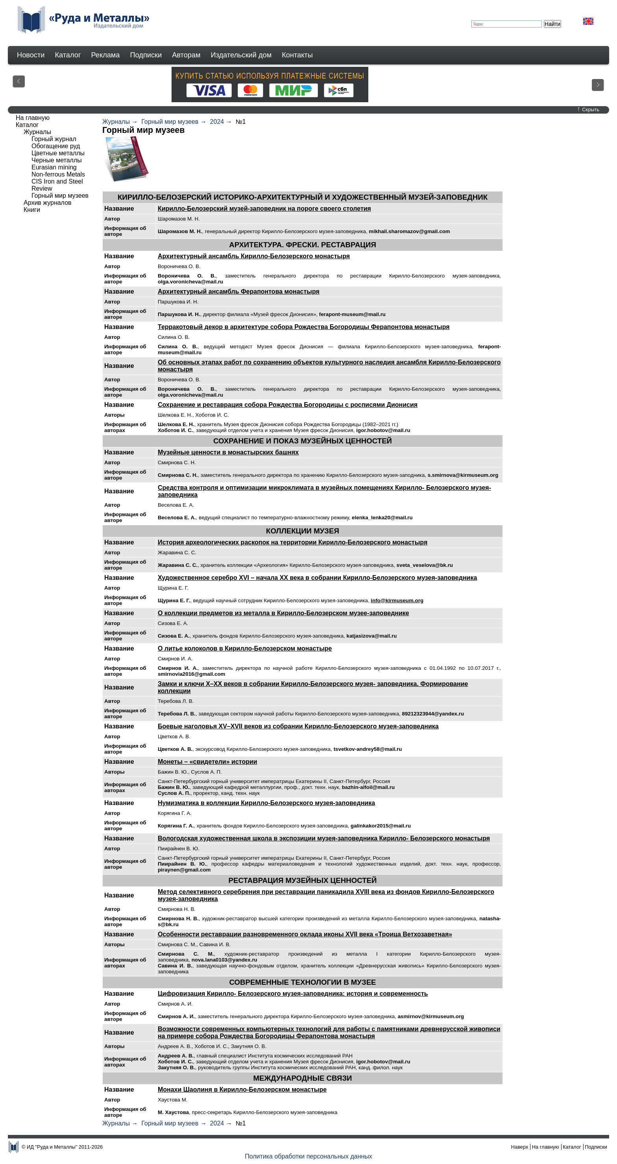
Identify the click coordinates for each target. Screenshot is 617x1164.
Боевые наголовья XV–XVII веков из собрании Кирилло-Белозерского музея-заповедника (298, 726)
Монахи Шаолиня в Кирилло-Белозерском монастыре (242, 1089)
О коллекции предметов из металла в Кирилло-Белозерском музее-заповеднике (283, 613)
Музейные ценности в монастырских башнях (228, 452)
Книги (32, 209)
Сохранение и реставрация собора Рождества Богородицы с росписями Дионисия (287, 404)
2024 (217, 121)
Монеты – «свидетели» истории (207, 761)
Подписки (146, 55)
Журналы (116, 121)
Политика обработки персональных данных (308, 1156)
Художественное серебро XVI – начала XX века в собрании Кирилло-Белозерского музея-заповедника (317, 577)
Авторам (186, 55)
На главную (33, 117)
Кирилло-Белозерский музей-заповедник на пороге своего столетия (264, 208)
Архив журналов (48, 202)
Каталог (68, 55)
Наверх (519, 1147)
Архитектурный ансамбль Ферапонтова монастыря (239, 291)
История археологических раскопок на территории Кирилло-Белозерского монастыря (292, 542)
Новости (30, 55)
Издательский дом (241, 55)
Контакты (297, 55)
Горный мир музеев (169, 121)
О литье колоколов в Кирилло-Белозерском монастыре (245, 648)
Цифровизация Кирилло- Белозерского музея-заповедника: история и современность (293, 993)
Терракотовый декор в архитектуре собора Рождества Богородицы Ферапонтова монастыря (304, 327)
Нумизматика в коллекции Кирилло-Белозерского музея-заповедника (266, 803)
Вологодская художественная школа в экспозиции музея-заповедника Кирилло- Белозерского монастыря (324, 838)
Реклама (105, 55)
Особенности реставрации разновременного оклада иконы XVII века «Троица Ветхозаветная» (305, 934)
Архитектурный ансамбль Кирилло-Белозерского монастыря (254, 256)
